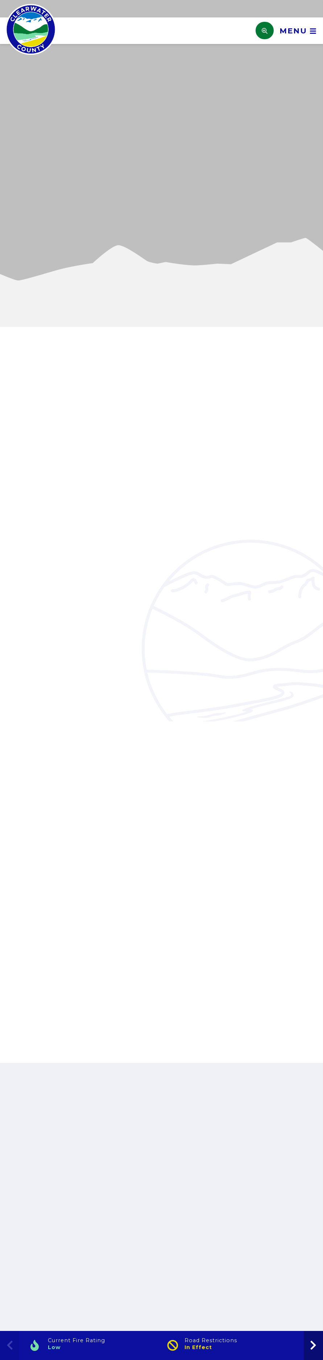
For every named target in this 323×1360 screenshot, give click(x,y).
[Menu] (296, 30)
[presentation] (313, 1345)
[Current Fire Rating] (93, 1345)
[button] (11, 215)
